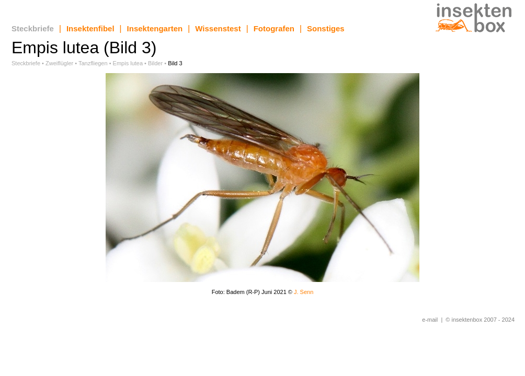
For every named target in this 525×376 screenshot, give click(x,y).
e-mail (430, 319)
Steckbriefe (33, 28)
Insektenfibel (90, 28)
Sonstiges (326, 28)
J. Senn (303, 292)
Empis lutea (128, 63)
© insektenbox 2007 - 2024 (480, 319)
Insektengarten (155, 28)
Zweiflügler (59, 63)
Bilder (155, 63)
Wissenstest (218, 28)
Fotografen (274, 28)
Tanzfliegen (93, 63)
